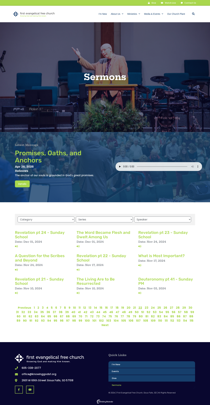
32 (23, 312)
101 (94, 320)
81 (146, 316)
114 (185, 320)
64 (43, 316)
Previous (24, 307)
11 (80, 307)
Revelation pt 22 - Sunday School (101, 257)
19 (122, 307)
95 (55, 320)
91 (30, 320)
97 (68, 320)
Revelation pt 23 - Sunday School (163, 234)
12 (84, 307)
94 (49, 320)
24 (153, 307)
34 (36, 312)
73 (98, 316)
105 (123, 320)
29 (184, 307)
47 (117, 312)
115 (191, 320)
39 (67, 312)
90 (25, 320)
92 (36, 320)
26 (165, 307)
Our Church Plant (176, 14)
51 (142, 312)
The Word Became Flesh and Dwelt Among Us (103, 234)
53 (155, 312)
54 (161, 312)
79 (134, 316)
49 (130, 312)
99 (80, 320)
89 (18, 320)
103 (108, 320)
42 (85, 312)
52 (148, 312)
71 (86, 316)
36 (48, 312)
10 (74, 307)
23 (146, 307)
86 (178, 316)
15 (101, 307)
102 (101, 320)
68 (68, 316)
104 (116, 320)
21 (134, 307)
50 (137, 312)
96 (61, 320)
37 (54, 312)
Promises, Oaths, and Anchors (48, 156)
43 (92, 312)
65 (49, 316)
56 (173, 312)
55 (167, 312)
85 (172, 316)
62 (30, 316)
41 (79, 312)
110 (160, 320)
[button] (193, 14)
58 (186, 312)
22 (140, 307)
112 (172, 320)
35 (42, 312)
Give (114, 377)
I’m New (103, 14)
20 (128, 307)
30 (190, 307)
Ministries (133, 13)
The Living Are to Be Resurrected (96, 281)
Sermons (116, 384)
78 (128, 316)
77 (122, 316)
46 (111, 312)
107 (138, 320)
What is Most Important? (161, 255)
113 (178, 320)
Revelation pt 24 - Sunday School (39, 234)
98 (74, 320)
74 (104, 316)
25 (159, 307)
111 (166, 320)
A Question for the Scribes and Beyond (40, 257)
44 (98, 312)
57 (179, 312)
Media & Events (153, 13)
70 (80, 316)
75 (110, 316)
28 (178, 307)
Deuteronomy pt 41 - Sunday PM (165, 281)
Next (105, 325)
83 (159, 316)
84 (166, 316)
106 (131, 320)
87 (185, 316)
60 (19, 316)
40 (73, 312)
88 (191, 316)
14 (95, 307)
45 (105, 312)
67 (61, 316)
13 (90, 307)
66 (55, 316)
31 (17, 312)
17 (111, 307)
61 (24, 316)
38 (61, 312)
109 (153, 320)
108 (145, 320)
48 (124, 312)
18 (117, 307)
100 (87, 320)
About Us (117, 13)
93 (43, 320)
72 (92, 316)
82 (153, 316)
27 (171, 307)
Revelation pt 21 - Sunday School (39, 281)
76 (116, 316)
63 (36, 316)
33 (29, 312)
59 (192, 312)
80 (141, 316)
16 (106, 307)
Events (115, 371)
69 (74, 316)
